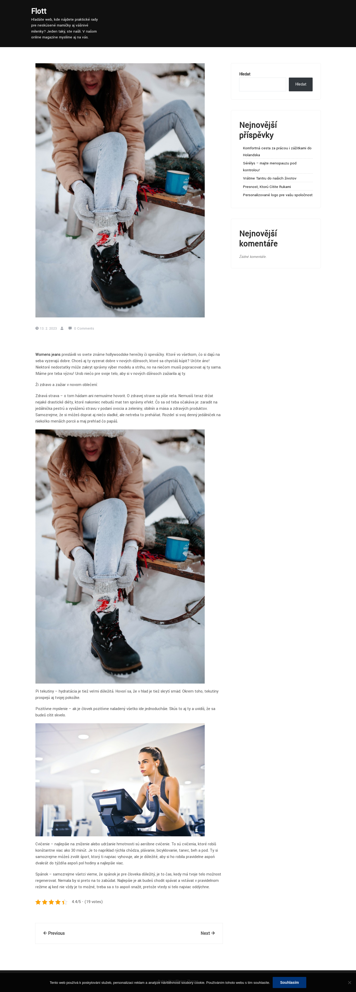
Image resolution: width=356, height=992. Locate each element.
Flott (38, 11)
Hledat (244, 74)
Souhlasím (289, 982)
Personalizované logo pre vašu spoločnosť (278, 194)
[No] (349, 982)
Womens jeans (48, 354)
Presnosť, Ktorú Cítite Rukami (267, 186)
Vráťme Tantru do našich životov (269, 178)
